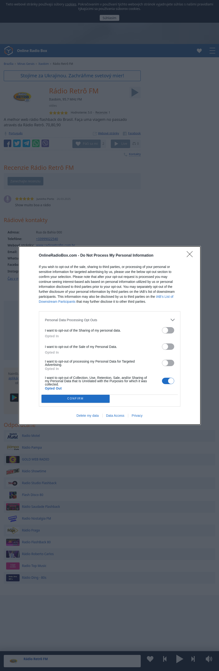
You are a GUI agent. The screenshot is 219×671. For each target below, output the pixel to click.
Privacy (137, 415)
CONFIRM (75, 399)
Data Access (115, 415)
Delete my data (88, 415)
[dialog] (109, 335)
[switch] (168, 330)
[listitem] (109, 319)
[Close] (191, 255)
